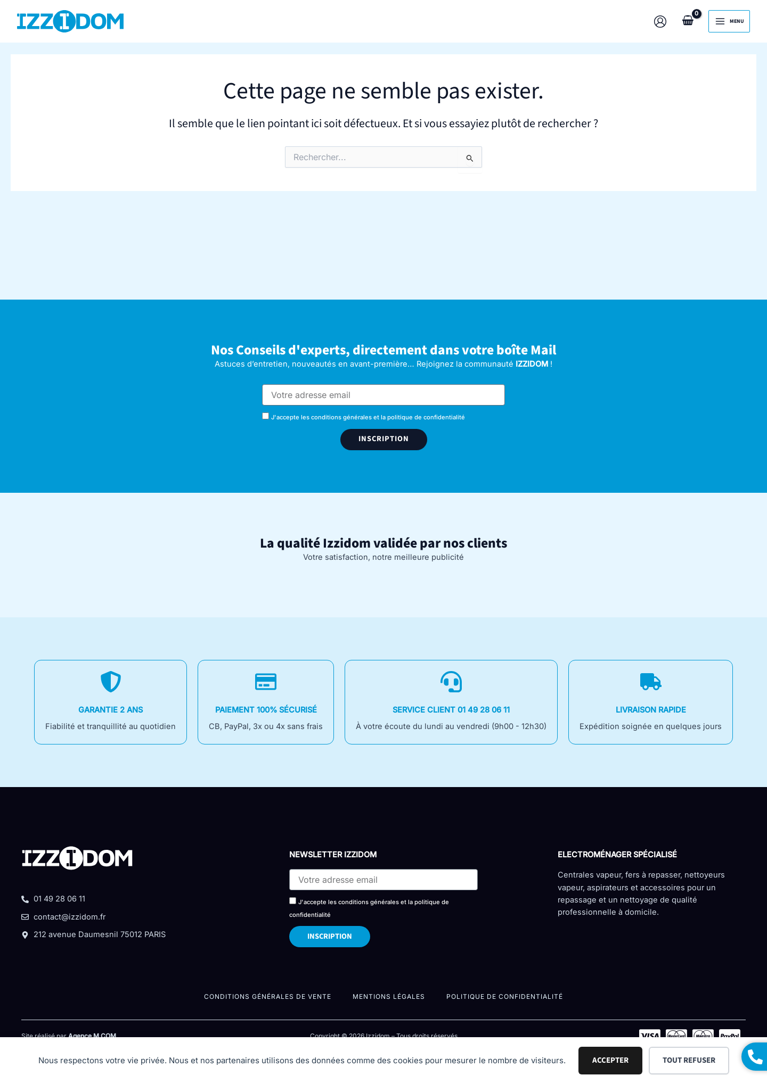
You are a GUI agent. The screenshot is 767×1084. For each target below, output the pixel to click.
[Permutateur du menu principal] (729, 21)
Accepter (610, 1060)
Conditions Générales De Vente (267, 996)
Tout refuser (689, 1060)
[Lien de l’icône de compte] (660, 21)
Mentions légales (389, 996)
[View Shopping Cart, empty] (688, 21)
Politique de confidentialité (504, 996)
